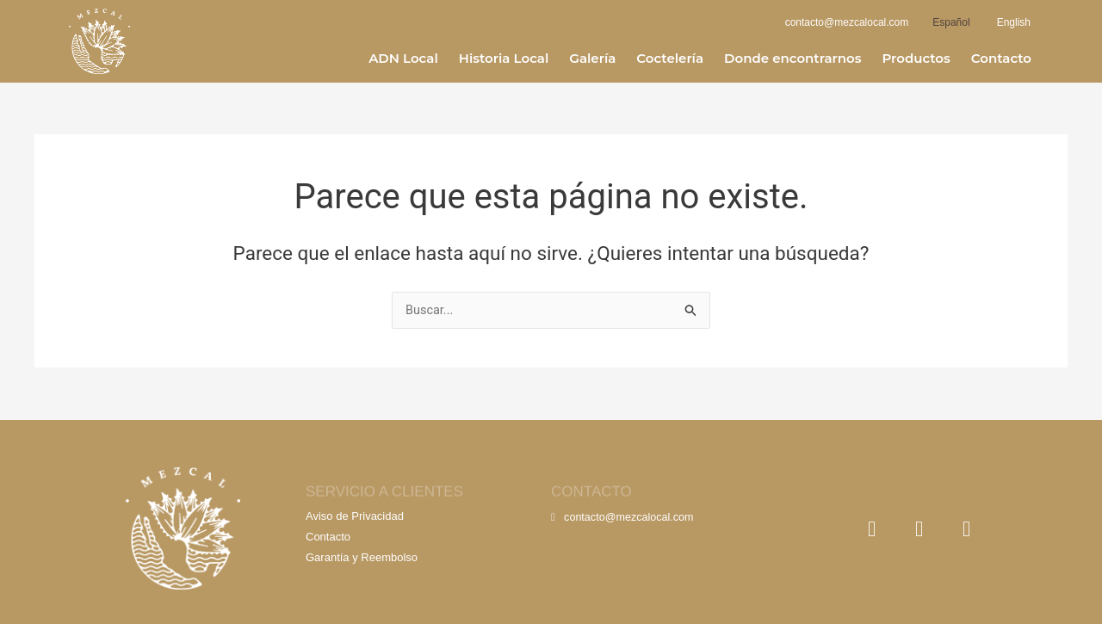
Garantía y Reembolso (362, 557)
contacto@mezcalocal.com (624, 516)
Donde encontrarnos (792, 58)
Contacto (1001, 58)
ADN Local (403, 58)
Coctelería (669, 58)
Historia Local (504, 58)
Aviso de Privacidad (355, 516)
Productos (916, 58)
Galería (592, 58)
